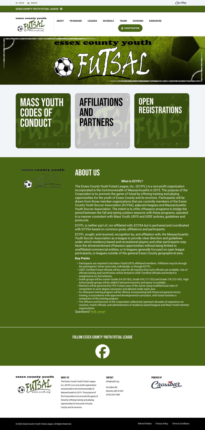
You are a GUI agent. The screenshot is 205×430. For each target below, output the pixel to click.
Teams (123, 20)
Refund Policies (145, 423)
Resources (155, 20)
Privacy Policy (162, 423)
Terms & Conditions (180, 423)
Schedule (108, 20)
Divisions (138, 20)
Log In (20, 3)
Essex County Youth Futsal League (37, 8)
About (60, 20)
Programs (76, 20)
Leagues (92, 20)
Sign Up (32, 3)
